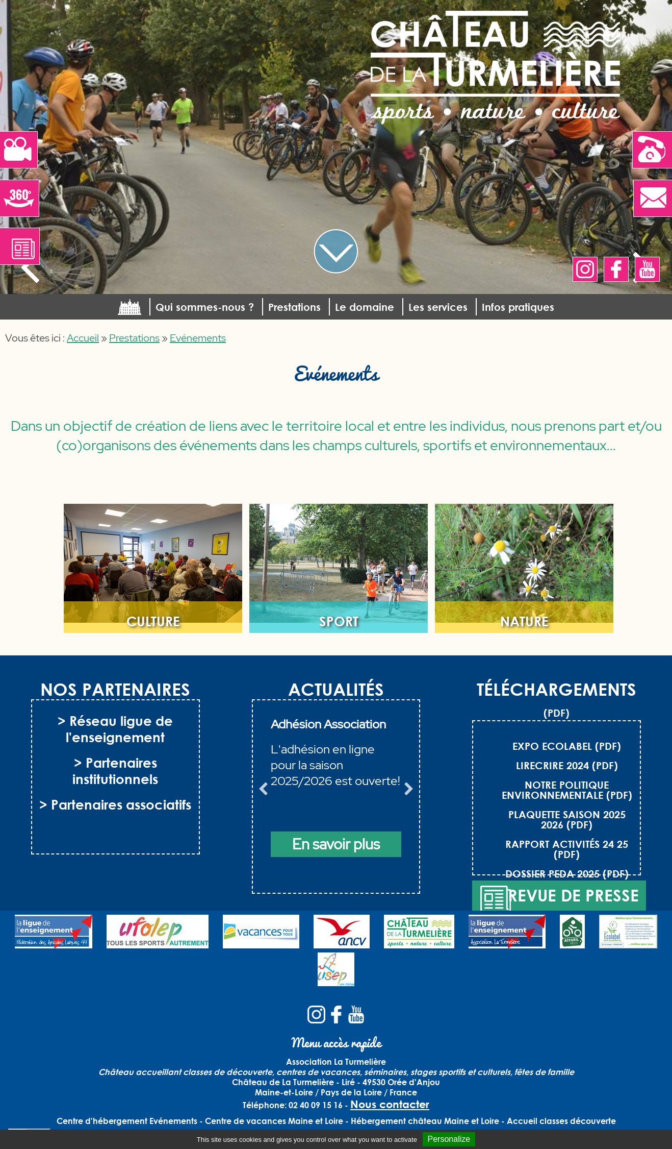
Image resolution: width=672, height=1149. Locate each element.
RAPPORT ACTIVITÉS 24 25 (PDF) (566, 849)
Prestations (134, 338)
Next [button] (409, 791)
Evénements (198, 338)
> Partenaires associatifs (115, 804)
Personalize (449, 1139)
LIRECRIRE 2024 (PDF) (567, 765)
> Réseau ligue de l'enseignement (115, 729)
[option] (336, 803)
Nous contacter (389, 1104)
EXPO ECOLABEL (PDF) (566, 746)
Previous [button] (263, 791)
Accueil (83, 338)
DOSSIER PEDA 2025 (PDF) (567, 873)
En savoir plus (336, 844)
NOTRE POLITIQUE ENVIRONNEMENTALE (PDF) (567, 789)
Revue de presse (559, 899)
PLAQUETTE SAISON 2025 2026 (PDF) (567, 819)
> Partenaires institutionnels (115, 770)
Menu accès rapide (336, 1042)
